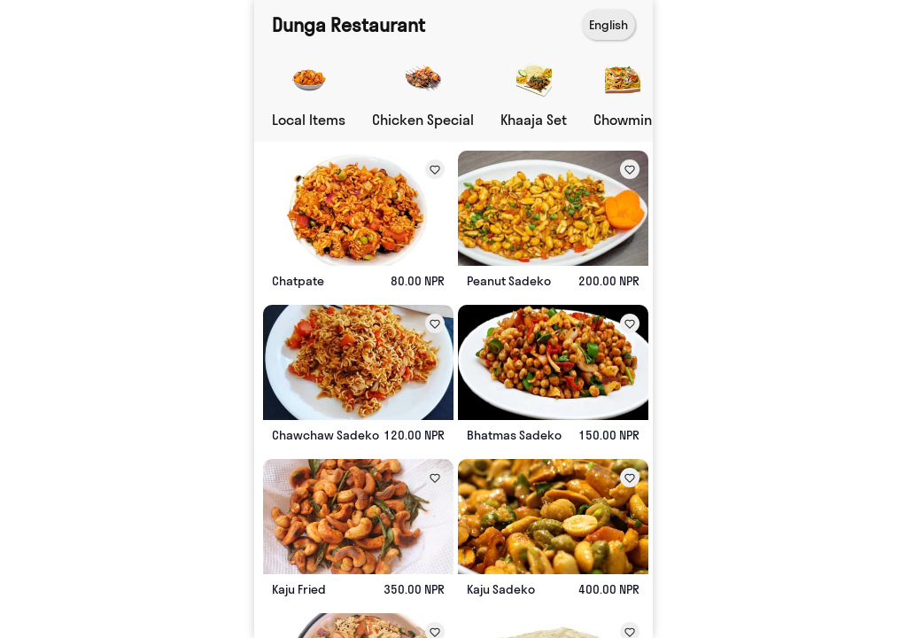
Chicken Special (423, 119)
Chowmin (622, 119)
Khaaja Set (533, 119)
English (608, 25)
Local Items (308, 119)
